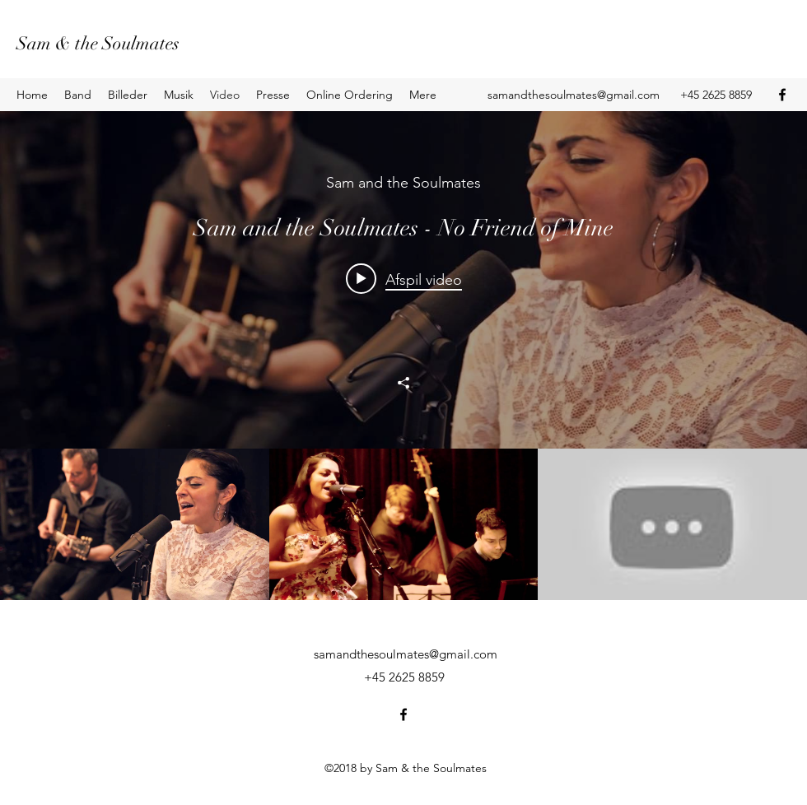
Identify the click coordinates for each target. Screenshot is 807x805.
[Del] (403, 383)
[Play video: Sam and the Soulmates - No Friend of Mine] (404, 279)
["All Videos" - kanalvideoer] (403, 524)
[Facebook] (782, 94)
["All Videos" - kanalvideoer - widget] (403, 355)
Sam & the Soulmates (98, 43)
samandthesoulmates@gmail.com (573, 94)
